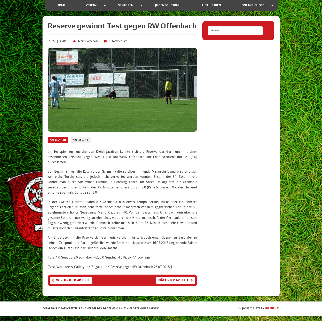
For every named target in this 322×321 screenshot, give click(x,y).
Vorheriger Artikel (71, 280)
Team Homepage (88, 41)
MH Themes (272, 308)
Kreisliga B (81, 139)
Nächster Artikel (175, 280)
